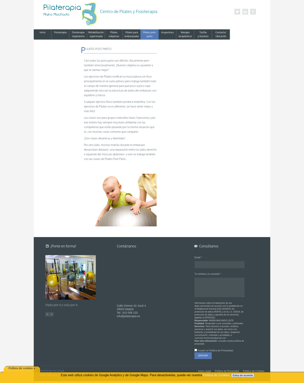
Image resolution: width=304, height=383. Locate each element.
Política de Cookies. (217, 375)
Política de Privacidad (227, 371)
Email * (198, 257)
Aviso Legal (204, 371)
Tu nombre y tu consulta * (207, 274)
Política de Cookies (253, 371)
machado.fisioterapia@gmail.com (210, 338)
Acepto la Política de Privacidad (215, 350)
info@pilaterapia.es (128, 316)
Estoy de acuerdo (243, 375)
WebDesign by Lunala (52, 370)
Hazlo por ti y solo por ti (61, 305)
